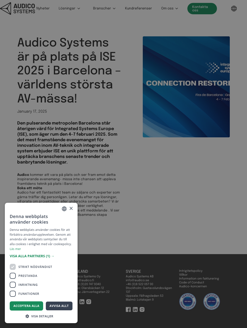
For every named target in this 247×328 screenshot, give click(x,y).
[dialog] (123, 164)
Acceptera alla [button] (27, 306)
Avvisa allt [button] (59, 306)
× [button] (71, 209)
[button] (41, 256)
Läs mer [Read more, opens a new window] (15, 249)
